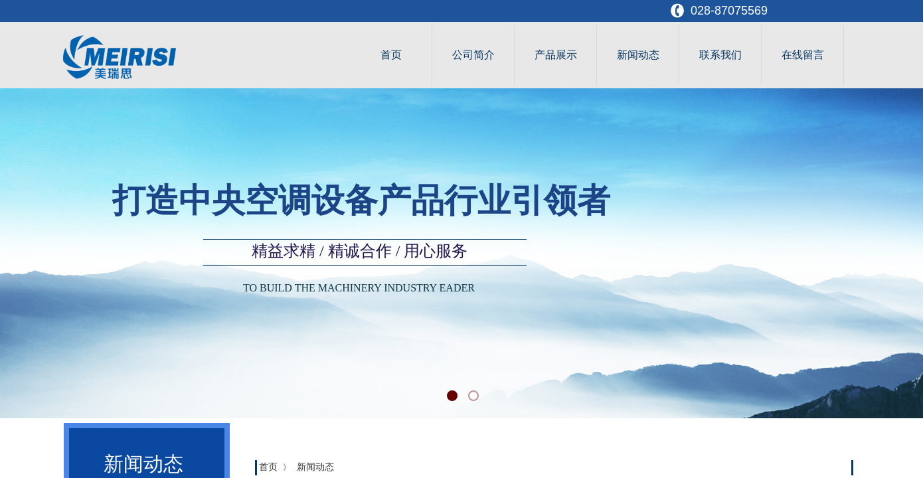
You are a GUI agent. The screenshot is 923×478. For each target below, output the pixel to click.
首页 (391, 54)
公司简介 (473, 54)
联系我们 (720, 54)
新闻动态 (638, 54)
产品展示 (556, 54)
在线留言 (803, 54)
